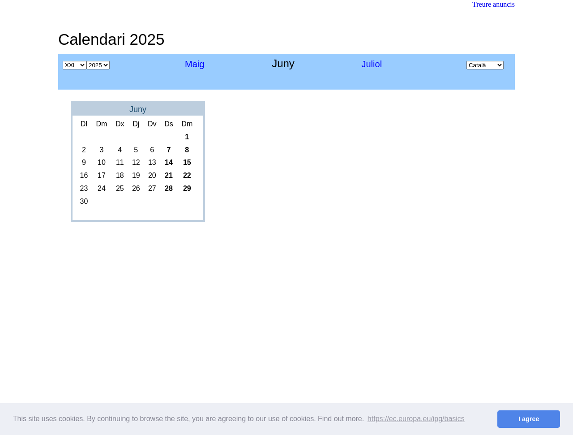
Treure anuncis (493, 4)
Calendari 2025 (111, 39)
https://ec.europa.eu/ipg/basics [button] (416, 418)
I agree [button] (528, 418)
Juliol (372, 64)
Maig (194, 64)
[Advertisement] (352, 33)
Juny (137, 109)
